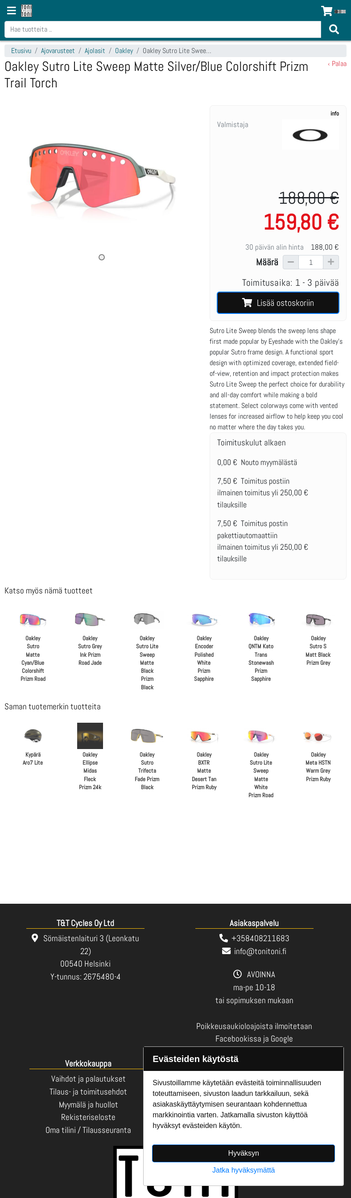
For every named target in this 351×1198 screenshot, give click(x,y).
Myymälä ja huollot (88, 1104)
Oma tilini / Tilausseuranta (88, 1130)
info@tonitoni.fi (260, 951)
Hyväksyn (243, 1153)
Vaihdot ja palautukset (88, 1078)
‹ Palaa (337, 63)
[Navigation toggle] (11, 11)
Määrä (267, 262)
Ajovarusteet (58, 50)
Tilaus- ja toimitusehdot (88, 1091)
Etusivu (21, 50)
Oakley (124, 50)
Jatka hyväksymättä (243, 1170)
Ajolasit (95, 50)
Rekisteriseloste (88, 1117)
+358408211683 (260, 938)
